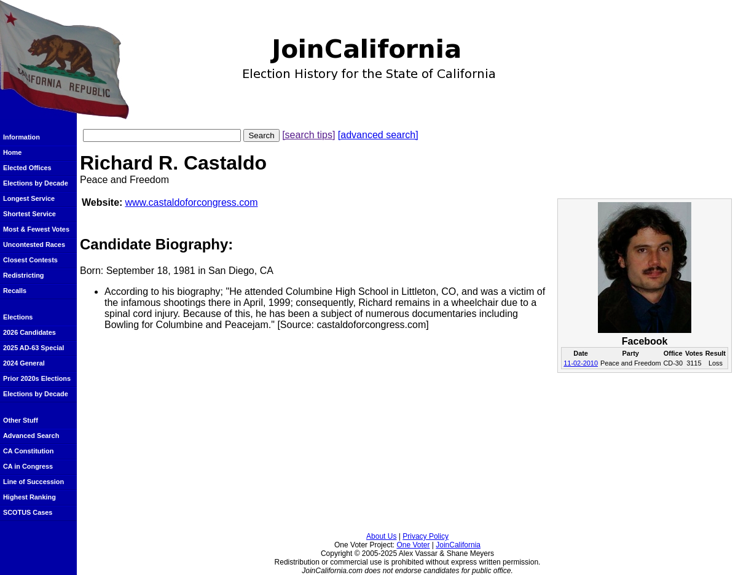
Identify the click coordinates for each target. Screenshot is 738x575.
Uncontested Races (34, 244)
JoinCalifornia (458, 545)
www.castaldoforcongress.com (191, 202)
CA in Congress (28, 466)
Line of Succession (33, 481)
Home (12, 152)
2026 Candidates (29, 332)
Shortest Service (29, 213)
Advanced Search (31, 435)
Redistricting (23, 275)
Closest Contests (30, 260)
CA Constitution (28, 451)
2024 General (24, 363)
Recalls (14, 290)
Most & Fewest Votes (36, 229)
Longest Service (29, 198)
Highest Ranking (29, 497)
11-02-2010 (580, 363)
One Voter (413, 545)
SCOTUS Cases (27, 512)
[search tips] (308, 135)
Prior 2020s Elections (37, 378)
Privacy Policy (425, 536)
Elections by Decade (35, 183)
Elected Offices (27, 167)
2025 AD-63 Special (33, 347)
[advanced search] (378, 135)
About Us (381, 536)
